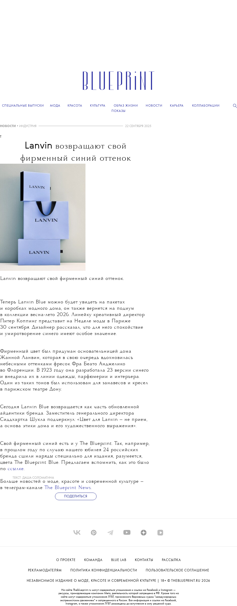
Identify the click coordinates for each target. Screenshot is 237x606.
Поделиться (75, 496)
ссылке (16, 469)
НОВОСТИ (8, 126)
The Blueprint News (67, 488)
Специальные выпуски (23, 105)
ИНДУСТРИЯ (28, 126)
